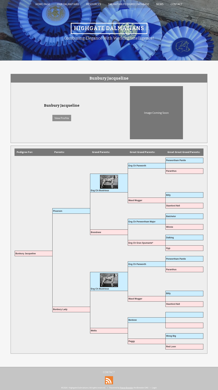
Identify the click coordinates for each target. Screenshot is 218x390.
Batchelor (171, 216)
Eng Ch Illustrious (100, 190)
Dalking (170, 237)
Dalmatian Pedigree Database (128, 4)
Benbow (132, 320)
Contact (177, 4)
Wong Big (171, 336)
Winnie (169, 227)
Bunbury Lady (60, 309)
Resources (93, 4)
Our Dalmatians (68, 4)
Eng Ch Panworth (137, 165)
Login (154, 387)
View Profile (61, 118)
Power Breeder (126, 387)
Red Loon (171, 346)
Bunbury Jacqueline (25, 253)
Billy (168, 195)
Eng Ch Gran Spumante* (140, 243)
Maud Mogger (135, 200)
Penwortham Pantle (176, 160)
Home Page (42, 4)
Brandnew (96, 232)
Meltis (94, 330)
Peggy (131, 341)
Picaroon (57, 211)
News (160, 4)
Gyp (168, 248)
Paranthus (171, 171)
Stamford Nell (173, 205)
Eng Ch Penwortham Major (142, 221)
